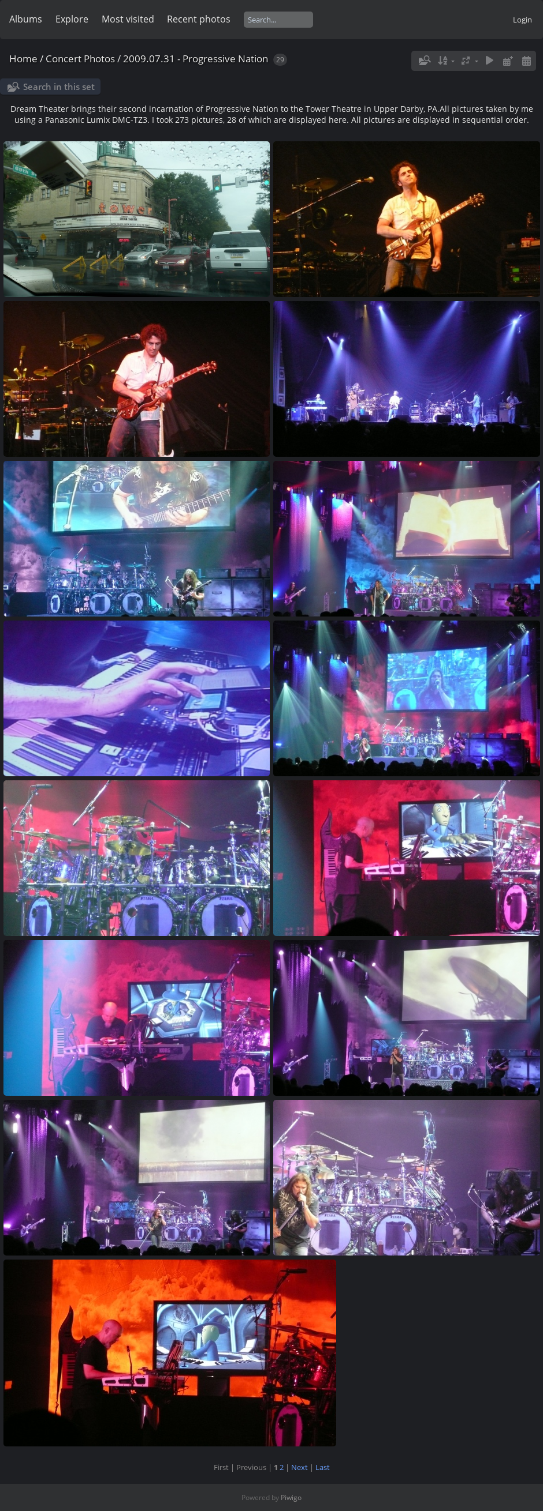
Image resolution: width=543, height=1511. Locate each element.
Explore (71, 19)
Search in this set (59, 86)
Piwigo (291, 1497)
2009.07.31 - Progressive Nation (195, 58)
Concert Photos (80, 58)
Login (522, 19)
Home (23, 58)
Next (299, 1467)
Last (322, 1467)
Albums (25, 19)
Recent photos (198, 19)
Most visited (128, 19)
